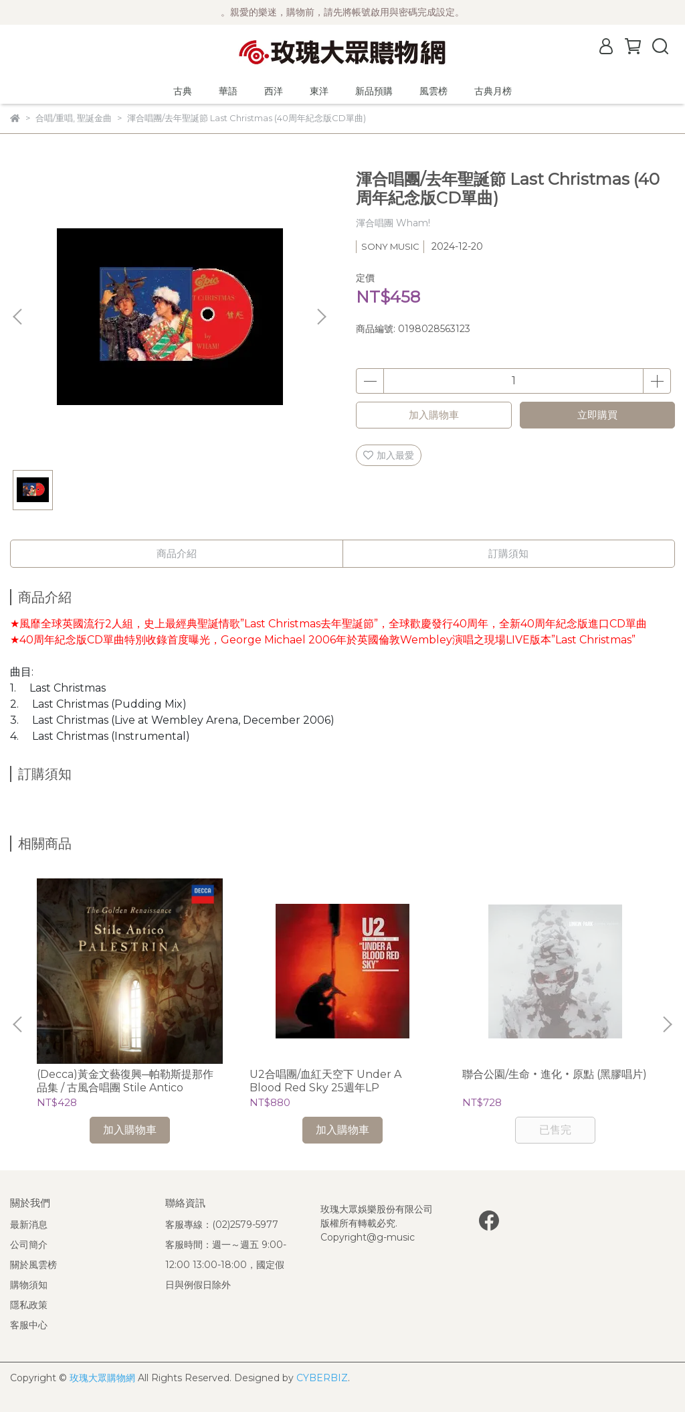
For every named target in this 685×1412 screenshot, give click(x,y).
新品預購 (374, 91)
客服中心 (28, 1325)
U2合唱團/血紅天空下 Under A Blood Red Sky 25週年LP (325, 1081)
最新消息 (28, 1225)
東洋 (319, 91)
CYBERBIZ (322, 1378)
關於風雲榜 (33, 1265)
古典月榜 (493, 91)
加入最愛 (388, 455)
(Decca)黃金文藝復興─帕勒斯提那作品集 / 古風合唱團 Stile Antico (125, 1081)
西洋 (273, 91)
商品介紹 (177, 553)
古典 (182, 91)
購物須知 (28, 1285)
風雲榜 (433, 91)
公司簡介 (28, 1245)
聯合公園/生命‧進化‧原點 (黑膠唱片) (554, 1074)
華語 (228, 91)
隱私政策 (28, 1305)
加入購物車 (434, 414)
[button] (321, 317)
